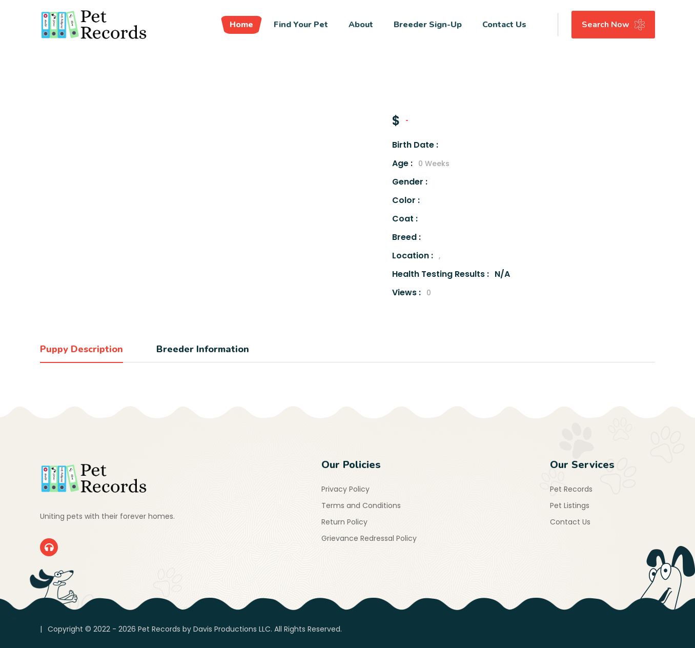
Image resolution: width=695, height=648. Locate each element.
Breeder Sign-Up (428, 24)
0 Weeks (433, 163)
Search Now (613, 24)
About (361, 24)
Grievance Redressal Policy (369, 538)
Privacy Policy (345, 489)
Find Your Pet (301, 24)
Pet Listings (569, 505)
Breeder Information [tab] (202, 349)
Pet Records (571, 489)
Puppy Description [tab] (81, 349)
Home (241, 24)
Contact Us (504, 24)
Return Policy (344, 522)
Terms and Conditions (361, 505)
